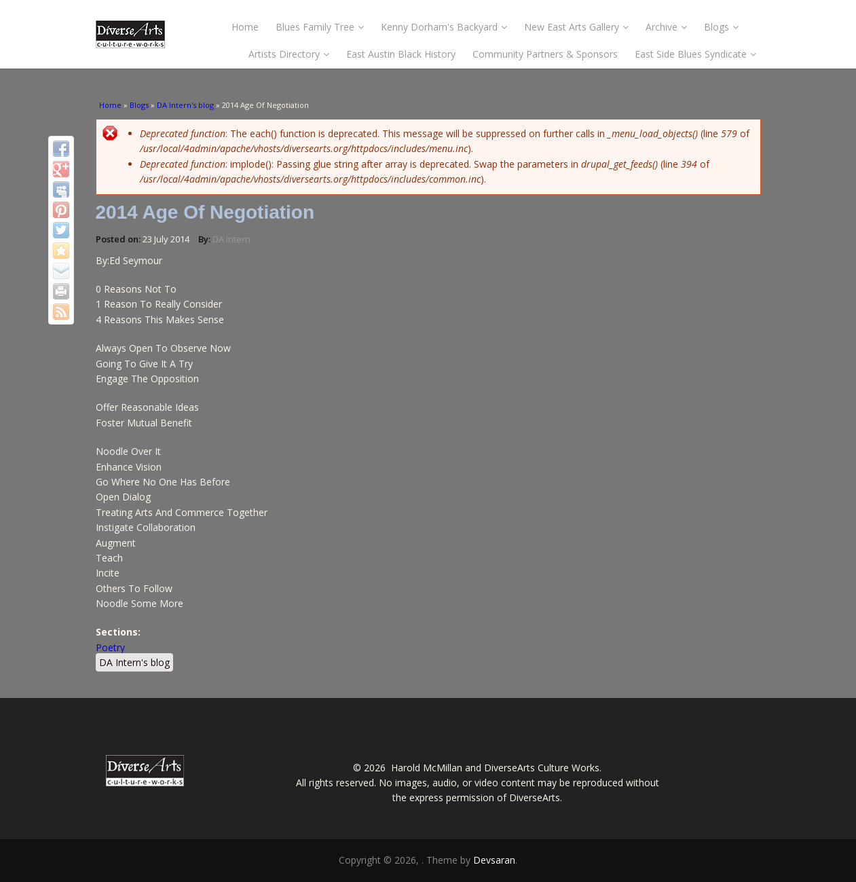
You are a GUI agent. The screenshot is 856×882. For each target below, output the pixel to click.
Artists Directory (288, 54)
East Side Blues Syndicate (695, 54)
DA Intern (231, 239)
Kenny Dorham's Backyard (444, 26)
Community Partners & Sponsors (545, 54)
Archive (666, 26)
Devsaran (494, 859)
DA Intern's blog (185, 105)
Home (245, 26)
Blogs (721, 26)
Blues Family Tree (320, 26)
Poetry (110, 647)
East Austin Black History (400, 54)
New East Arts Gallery (576, 26)
